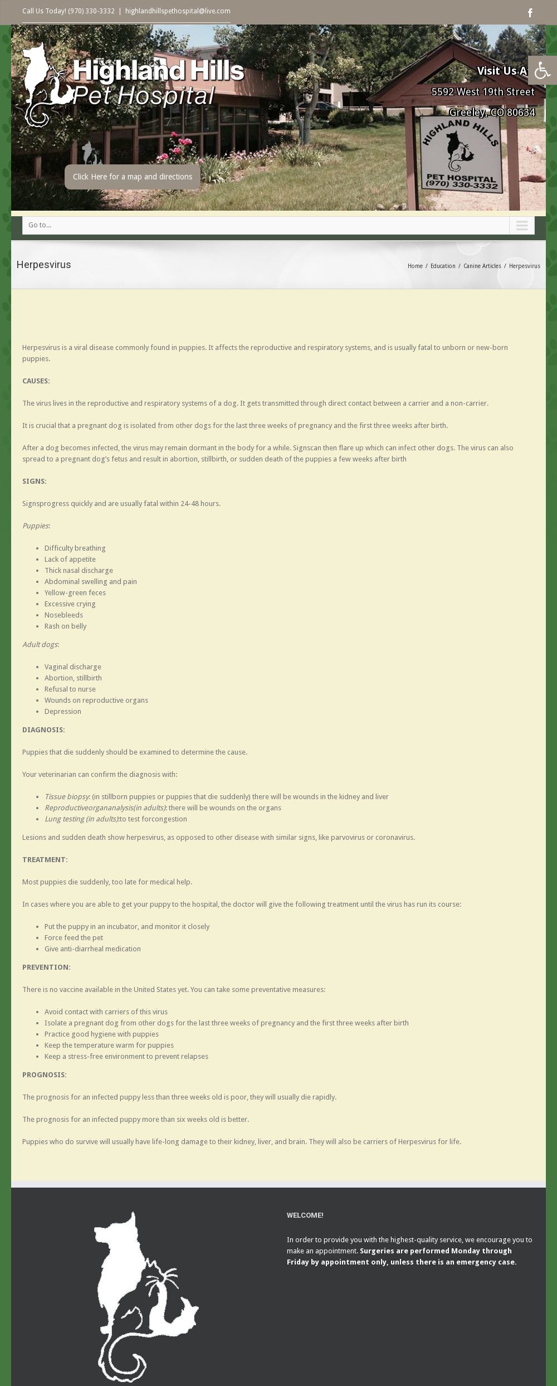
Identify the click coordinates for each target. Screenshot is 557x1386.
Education (443, 266)
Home (415, 266)
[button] (542, 70)
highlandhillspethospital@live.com (178, 11)
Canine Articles (482, 266)
